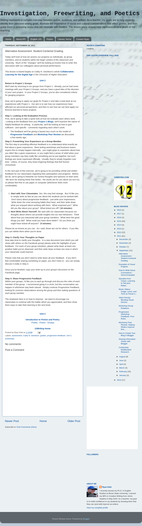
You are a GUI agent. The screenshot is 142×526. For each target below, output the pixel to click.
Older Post (74, 421)
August (122, 357)
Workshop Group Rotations (126, 307)
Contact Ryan (82, 39)
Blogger (86, 519)
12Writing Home (43, 328)
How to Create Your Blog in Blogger (127, 334)
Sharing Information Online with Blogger (127, 341)
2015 (119, 221)
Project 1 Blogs (46, 121)
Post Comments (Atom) (27, 427)
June (121, 360)
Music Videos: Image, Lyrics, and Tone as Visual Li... (128, 291)
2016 (119, 217)
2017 (119, 214)
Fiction (50, 39)
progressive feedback (56, 335)
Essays (51, 322)
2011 (119, 236)
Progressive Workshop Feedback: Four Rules (126, 315)
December (124, 239)
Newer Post (12, 421)
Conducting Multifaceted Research (125, 349)
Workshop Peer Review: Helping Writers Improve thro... (127, 326)
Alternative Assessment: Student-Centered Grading (127, 257)
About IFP (21, 39)
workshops (9, 339)
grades (43, 335)
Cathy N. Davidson (31, 335)
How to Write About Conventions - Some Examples (127, 272)
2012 (119, 232)
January (123, 375)
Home (8, 39)
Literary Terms (64, 39)
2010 (119, 380)
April (121, 364)
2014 (119, 225)
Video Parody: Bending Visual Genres (126, 300)
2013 (119, 229)
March (122, 368)
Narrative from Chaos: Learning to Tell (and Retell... (127, 282)
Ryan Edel (106, 487)
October (123, 247)
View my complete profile (97, 508)
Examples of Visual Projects (127, 265)
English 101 (36, 39)
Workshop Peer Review (49, 134)
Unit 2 (42, 80)
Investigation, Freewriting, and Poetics (70, 13)
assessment (17, 335)
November (124, 243)
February (123, 371)
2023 (119, 210)
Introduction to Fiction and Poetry (42, 319)
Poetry (35, 322)
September (124, 250)
